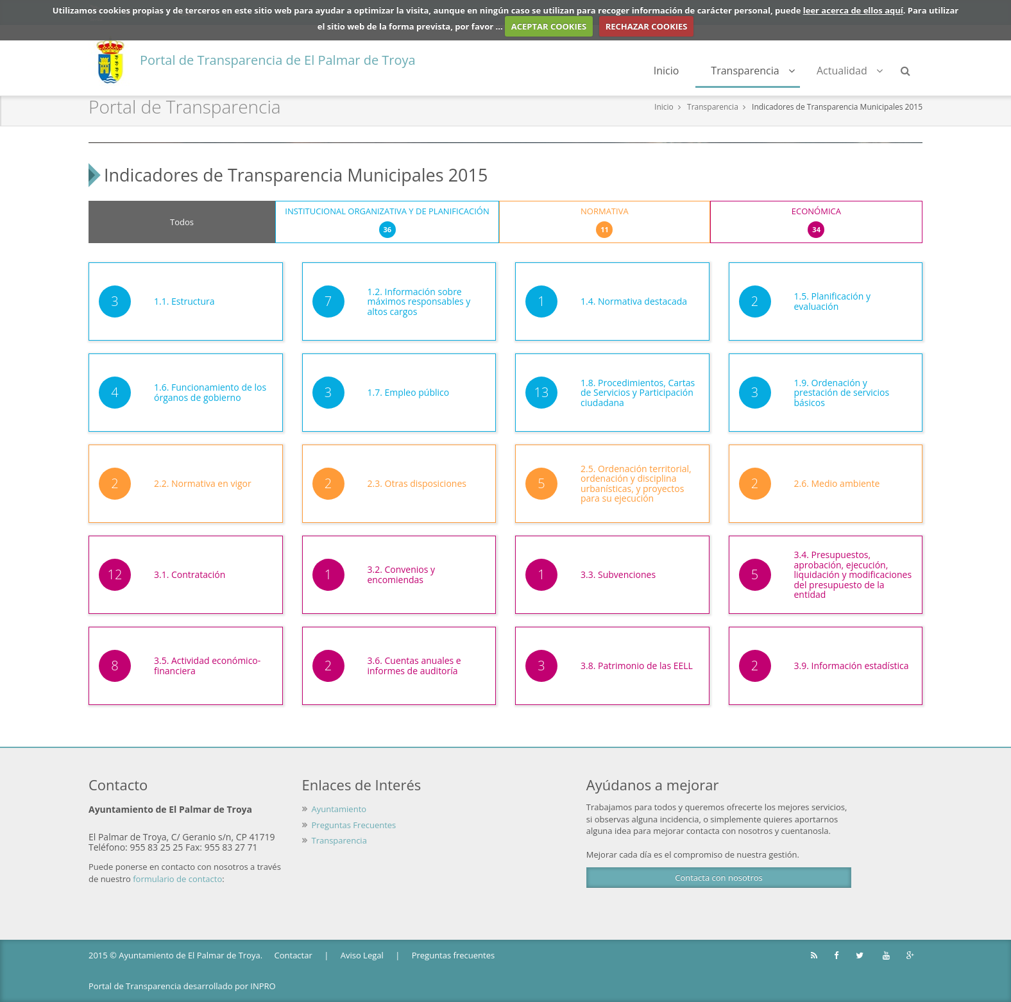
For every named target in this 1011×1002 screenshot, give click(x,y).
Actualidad (850, 71)
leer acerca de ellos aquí (853, 10)
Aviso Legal (362, 955)
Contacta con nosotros (718, 877)
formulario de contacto (177, 879)
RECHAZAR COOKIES (647, 26)
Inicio (666, 71)
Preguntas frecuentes (453, 955)
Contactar (293, 955)
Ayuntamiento (339, 809)
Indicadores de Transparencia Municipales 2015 (837, 106)
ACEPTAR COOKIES (549, 26)
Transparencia (753, 71)
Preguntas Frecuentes (354, 825)
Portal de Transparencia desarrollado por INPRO (182, 986)
